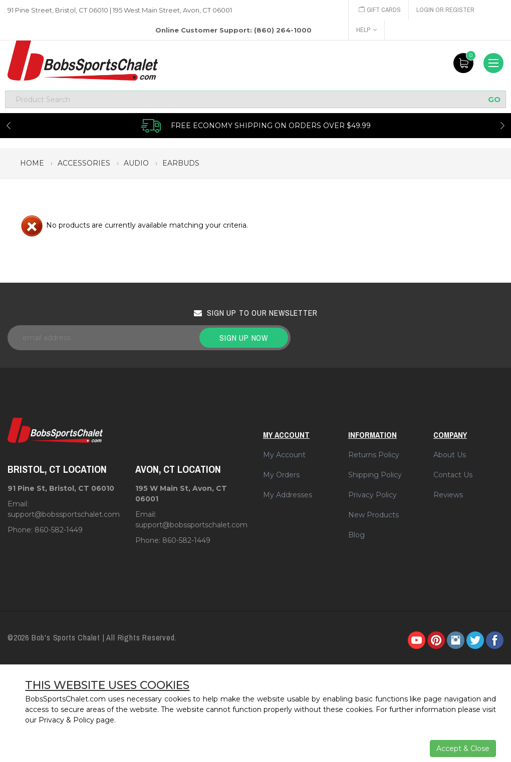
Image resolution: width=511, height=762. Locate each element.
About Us (449, 454)
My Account (284, 454)
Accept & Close (462, 748)
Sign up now (243, 337)
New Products (373, 514)
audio (136, 163)
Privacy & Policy (66, 719)
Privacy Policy (372, 494)
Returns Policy (373, 454)
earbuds (180, 163)
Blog (356, 534)
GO (494, 99)
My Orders (281, 474)
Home (32, 163)
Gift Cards (380, 10)
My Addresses (287, 494)
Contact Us (452, 474)
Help (366, 30)
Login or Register (445, 10)
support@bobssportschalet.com (64, 514)
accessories (84, 163)
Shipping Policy (375, 474)
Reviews (448, 494)
